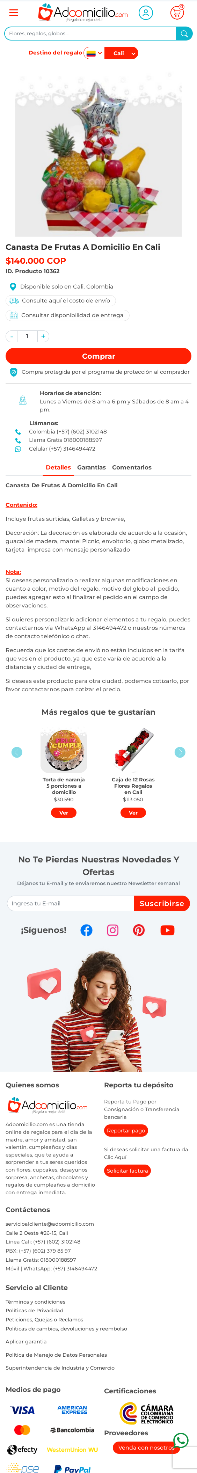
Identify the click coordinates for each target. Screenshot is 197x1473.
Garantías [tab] (90, 467)
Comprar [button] (98, 356)
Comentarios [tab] (133, 467)
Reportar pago (126, 1131)
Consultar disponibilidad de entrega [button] (66, 315)
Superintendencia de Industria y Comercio (60, 1368)
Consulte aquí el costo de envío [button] (59, 301)
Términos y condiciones (35, 1302)
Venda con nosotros (146, 1448)
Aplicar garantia (26, 1342)
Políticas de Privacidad (35, 1311)
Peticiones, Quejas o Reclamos (44, 1320)
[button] (11, 336)
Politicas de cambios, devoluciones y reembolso (66, 1329)
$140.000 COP (36, 261)
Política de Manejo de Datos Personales (56, 1355)
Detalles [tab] (56, 467)
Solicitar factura (127, 1171)
